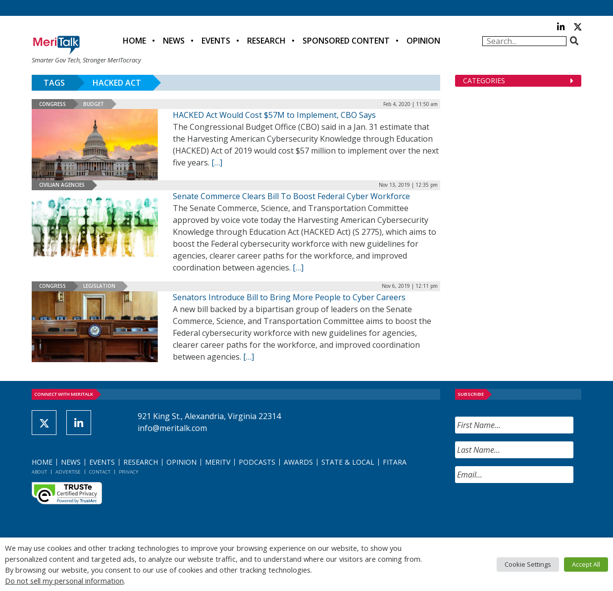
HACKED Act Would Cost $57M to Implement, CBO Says (274, 114)
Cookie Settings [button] (528, 564)
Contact (99, 472)
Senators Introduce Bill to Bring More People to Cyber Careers (289, 297)
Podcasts (257, 462)
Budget (93, 104)
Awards (298, 462)
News (174, 40)
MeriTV (217, 462)
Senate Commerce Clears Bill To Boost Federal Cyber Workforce (291, 196)
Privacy (128, 472)
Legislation (99, 285)
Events (216, 40)
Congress (52, 104)
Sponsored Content (346, 40)
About (39, 472)
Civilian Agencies (62, 184)
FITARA (395, 462)
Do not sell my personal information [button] (64, 581)
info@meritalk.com (172, 428)
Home (134, 40)
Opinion (423, 40)
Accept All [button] (586, 564)
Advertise (68, 472)
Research (266, 40)
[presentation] (530, 510)
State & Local (347, 462)
